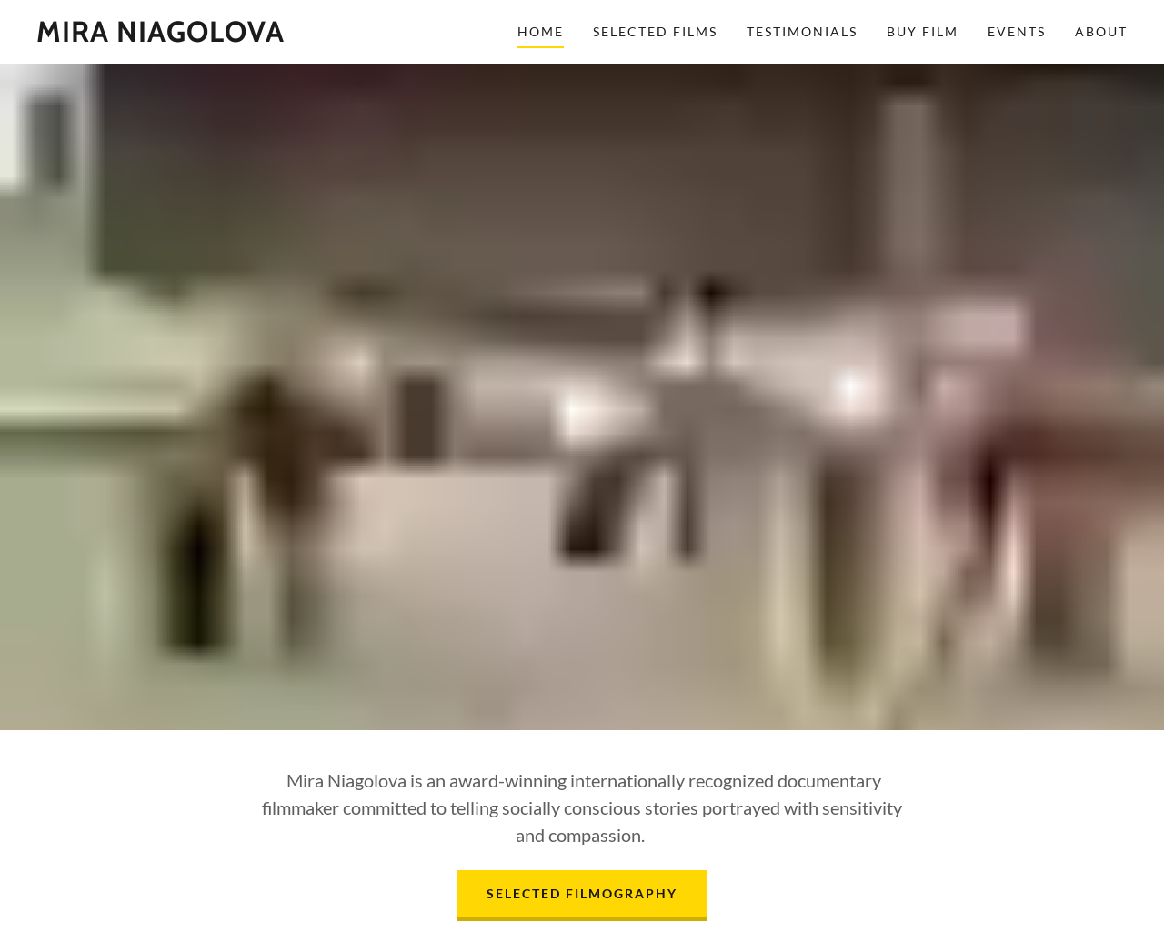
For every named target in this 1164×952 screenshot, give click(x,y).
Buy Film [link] (922, 31)
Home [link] (540, 31)
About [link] (1101, 31)
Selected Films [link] (655, 31)
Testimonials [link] (802, 31)
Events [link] (1017, 31)
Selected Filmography (582, 893)
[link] (160, 36)
